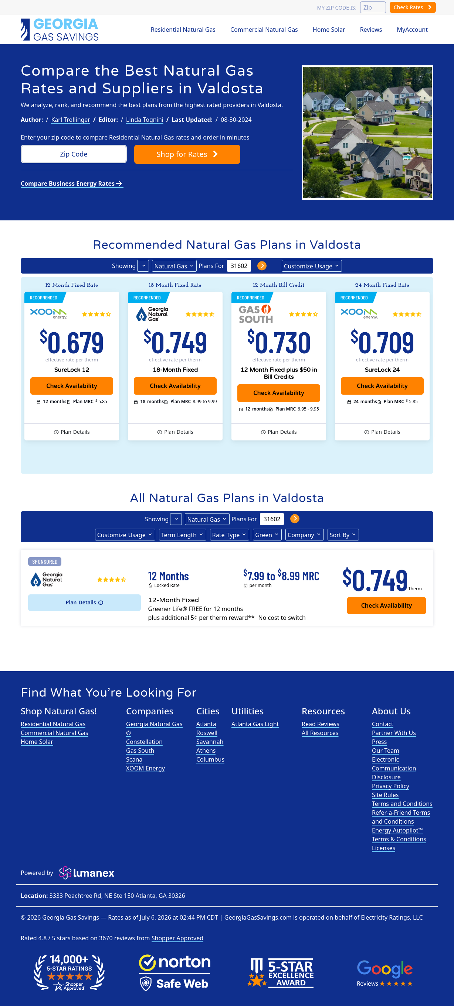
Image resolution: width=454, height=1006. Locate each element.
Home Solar (329, 29)
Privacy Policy (390, 786)
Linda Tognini (144, 120)
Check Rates (413, 7)
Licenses (383, 848)
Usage (308, 265)
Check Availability (71, 386)
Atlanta (206, 724)
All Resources (320, 733)
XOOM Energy (145, 768)
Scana (134, 759)
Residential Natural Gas (183, 29)
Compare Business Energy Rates (72, 183)
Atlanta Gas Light (255, 724)
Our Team (385, 750)
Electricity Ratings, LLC (392, 917)
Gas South (140, 750)
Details (75, 432)
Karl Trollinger (70, 120)
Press (379, 742)
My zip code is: (336, 7)
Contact (382, 724)
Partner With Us (394, 733)
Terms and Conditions (402, 804)
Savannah (210, 742)
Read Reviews (320, 724)
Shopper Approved (177, 938)
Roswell (206, 733)
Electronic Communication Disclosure (394, 768)
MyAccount (412, 29)
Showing (124, 266)
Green (263, 535)
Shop (187, 154)
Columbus (210, 759)
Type (226, 534)
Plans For (211, 266)
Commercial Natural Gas (264, 29)
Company (301, 535)
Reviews (371, 29)
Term (179, 534)
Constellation (144, 742)
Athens (206, 750)
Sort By (340, 535)
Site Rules (385, 795)
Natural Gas (170, 266)
